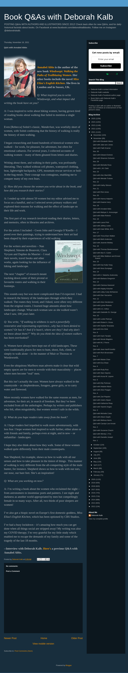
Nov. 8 (95, 346)
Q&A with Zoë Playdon (101, 397)
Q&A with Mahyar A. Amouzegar (105, 212)
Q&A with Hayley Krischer (103, 289)
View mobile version (43, 643)
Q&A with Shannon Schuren (103, 158)
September (97, 448)
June (95, 458)
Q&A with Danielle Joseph (103, 437)
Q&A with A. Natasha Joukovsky (105, 275)
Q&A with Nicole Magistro (103, 339)
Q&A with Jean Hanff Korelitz (104, 349)
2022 (93, 129)
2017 (93, 489)
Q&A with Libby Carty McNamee (105, 292)
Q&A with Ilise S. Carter (102, 253)
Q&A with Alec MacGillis (102, 175)
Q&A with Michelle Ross (102, 165)
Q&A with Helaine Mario (102, 387)
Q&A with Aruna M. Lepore (103, 376)
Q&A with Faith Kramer (102, 148)
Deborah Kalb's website (100, 92)
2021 (93, 132)
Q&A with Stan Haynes (102, 373)
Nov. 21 (96, 189)
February (97, 472)
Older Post (77, 638)
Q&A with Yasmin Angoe (102, 407)
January (96, 475)
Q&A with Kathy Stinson (102, 185)
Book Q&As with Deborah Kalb (58, 16)
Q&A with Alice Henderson (103, 302)
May (95, 462)
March (96, 468)
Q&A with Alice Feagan (102, 390)
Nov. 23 (96, 172)
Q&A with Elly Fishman (102, 383)
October (96, 445)
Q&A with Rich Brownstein (103, 353)
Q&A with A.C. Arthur (101, 309)
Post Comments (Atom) (24, 651)
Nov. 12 (96, 299)
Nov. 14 (96, 272)
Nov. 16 (96, 246)
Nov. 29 (96, 162)
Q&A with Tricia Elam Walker (104, 236)
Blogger (68, 665)
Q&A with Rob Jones (101, 192)
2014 (93, 500)
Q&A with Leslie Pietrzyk (102, 319)
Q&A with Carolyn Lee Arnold (104, 424)
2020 (93, 479)
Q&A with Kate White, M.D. (103, 229)
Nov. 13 (96, 282)
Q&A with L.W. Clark (101, 168)
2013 (93, 503)
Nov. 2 (95, 427)
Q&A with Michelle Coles (102, 413)
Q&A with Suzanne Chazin (103, 430)
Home (44, 638)
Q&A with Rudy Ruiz (101, 370)
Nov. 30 (96, 151)
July (95, 455)
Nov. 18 (96, 219)
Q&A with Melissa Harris (102, 420)
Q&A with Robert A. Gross (103, 322)
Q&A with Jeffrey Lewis (102, 226)
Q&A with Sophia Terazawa (103, 326)
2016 (93, 493)
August (96, 452)
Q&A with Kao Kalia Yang (102, 265)
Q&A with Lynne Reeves (102, 305)
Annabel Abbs (45, 67)
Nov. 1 (95, 440)
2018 (93, 486)
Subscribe (106, 66)
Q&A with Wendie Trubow (103, 178)
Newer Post (10, 638)
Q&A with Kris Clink (100, 329)
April (95, 465)
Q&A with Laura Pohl (101, 222)
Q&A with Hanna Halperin (103, 199)
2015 (93, 496)
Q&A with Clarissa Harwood (103, 285)
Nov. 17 (96, 233)
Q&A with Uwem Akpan (102, 400)
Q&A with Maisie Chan (101, 359)
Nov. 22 (96, 182)
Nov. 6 (95, 366)
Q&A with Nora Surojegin (102, 268)
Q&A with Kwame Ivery (102, 202)
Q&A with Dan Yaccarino (102, 295)
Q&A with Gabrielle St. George (104, 312)
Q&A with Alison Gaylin (102, 417)
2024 (93, 122)
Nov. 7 (95, 356)
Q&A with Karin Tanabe (102, 336)
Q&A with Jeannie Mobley (103, 243)
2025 (93, 118)
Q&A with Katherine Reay (103, 403)
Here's (47, 548)
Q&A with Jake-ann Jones (103, 145)
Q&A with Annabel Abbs (102, 209)
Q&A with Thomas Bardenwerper (105, 249)
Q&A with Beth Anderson (102, 239)
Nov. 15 (96, 262)
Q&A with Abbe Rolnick (102, 216)
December (97, 135)
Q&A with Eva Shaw (100, 363)
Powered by (106, 74)
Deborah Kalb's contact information (104, 89)
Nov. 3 (95, 410)
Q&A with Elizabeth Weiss (103, 141)
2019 (93, 483)
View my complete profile (98, 519)
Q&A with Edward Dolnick (103, 155)
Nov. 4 (95, 393)
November (97, 138)
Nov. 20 (96, 195)
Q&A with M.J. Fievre (101, 343)
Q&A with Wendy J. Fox (102, 434)
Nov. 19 (96, 205)
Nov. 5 (95, 380)
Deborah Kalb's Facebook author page (105, 95)
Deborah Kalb (97, 515)
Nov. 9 (95, 332)
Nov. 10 (96, 316)
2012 (93, 506)
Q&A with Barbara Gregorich (104, 278)
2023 (93, 125)
